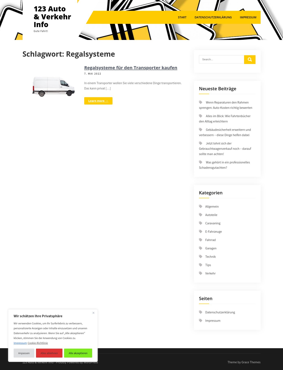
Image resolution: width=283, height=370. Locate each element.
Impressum (248, 17)
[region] (53, 335)
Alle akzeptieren (78, 353)
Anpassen (24, 353)
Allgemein (212, 206)
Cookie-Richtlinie (38, 343)
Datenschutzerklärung (213, 17)
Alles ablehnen (49, 353)
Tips (208, 265)
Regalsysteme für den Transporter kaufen (130, 67)
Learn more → (98, 101)
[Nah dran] (93, 312)
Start (182, 17)
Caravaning (213, 223)
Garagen (210, 248)
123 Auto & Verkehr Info (52, 16)
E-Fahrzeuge (213, 231)
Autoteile (211, 215)
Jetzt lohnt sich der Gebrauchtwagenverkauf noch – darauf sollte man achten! (225, 148)
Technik (210, 256)
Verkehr (210, 273)
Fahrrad (210, 240)
